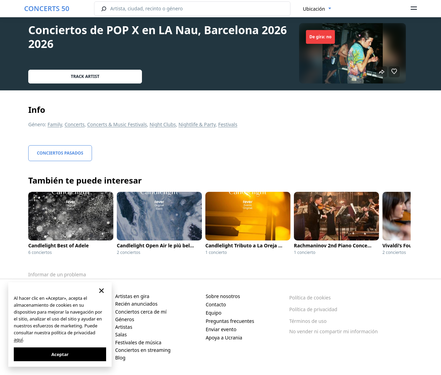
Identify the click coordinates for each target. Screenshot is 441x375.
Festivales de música (138, 342)
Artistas (123, 327)
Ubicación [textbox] (314, 9)
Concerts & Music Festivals (117, 124)
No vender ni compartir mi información (333, 331)
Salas (121, 334)
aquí (18, 339)
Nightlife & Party (197, 124)
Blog (120, 357)
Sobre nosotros (223, 296)
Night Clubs (163, 124)
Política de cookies (310, 297)
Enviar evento (221, 329)
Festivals (227, 124)
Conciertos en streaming (143, 350)
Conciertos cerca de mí (140, 311)
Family (55, 124)
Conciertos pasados (60, 153)
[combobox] (317, 9)
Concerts (74, 124)
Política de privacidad (313, 309)
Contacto (216, 304)
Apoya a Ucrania (224, 337)
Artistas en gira (132, 296)
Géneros (124, 319)
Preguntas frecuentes (230, 321)
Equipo (214, 312)
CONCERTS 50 (46, 8)
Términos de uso (308, 321)
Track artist (85, 76)
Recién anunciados (136, 303)
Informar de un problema (57, 274)
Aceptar (60, 354)
